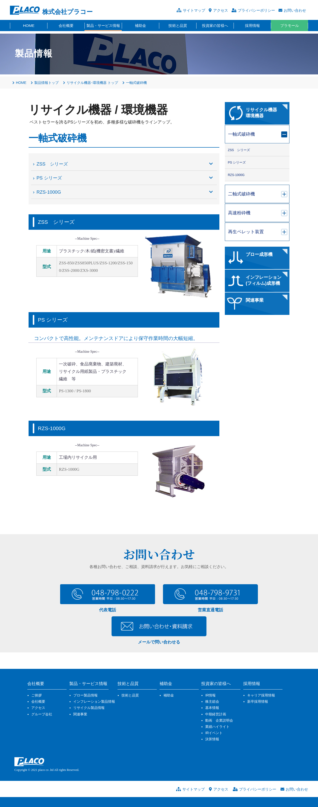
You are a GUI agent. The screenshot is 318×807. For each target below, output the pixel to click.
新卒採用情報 (257, 701)
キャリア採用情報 (261, 695)
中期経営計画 (215, 714)
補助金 (168, 695)
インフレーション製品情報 (94, 701)
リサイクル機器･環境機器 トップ (90, 83)
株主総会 (212, 701)
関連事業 (80, 714)
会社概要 (38, 701)
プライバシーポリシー (256, 10)
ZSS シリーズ (125, 164)
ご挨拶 (36, 695)
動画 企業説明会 (219, 720)
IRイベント (214, 733)
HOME (19, 83)
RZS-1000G (125, 192)
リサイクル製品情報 (89, 708)
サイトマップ (194, 10)
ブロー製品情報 (85, 695)
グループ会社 (41, 714)
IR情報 (210, 695)
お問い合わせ (295, 10)
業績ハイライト (217, 727)
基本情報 (212, 708)
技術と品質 (130, 695)
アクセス (220, 10)
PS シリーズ (125, 178)
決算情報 (212, 739)
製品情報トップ (45, 83)
